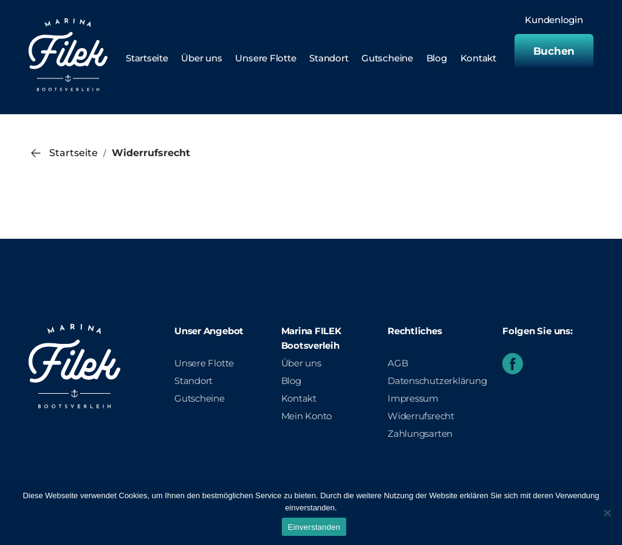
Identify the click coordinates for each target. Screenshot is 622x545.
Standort (328, 58)
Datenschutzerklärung (437, 380)
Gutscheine (387, 58)
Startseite (147, 58)
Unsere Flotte (265, 58)
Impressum (413, 398)
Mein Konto (306, 416)
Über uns (201, 58)
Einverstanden (314, 527)
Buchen (554, 51)
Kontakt (478, 58)
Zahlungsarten (420, 433)
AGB (398, 363)
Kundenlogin (554, 20)
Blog (436, 58)
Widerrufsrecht (421, 416)
